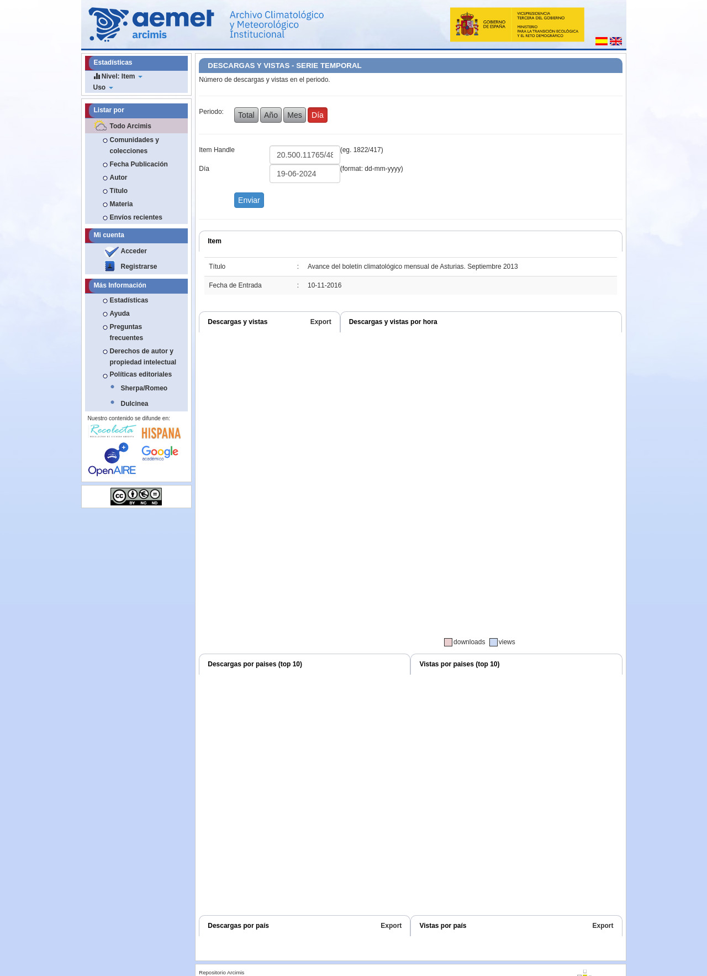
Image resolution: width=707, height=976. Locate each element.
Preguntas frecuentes (127, 332)
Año (271, 115)
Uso (103, 87)
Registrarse (139, 266)
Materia (121, 204)
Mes (294, 115)
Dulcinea (135, 404)
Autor (119, 177)
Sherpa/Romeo (144, 388)
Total (246, 115)
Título (119, 191)
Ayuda (120, 313)
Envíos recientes (136, 217)
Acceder (134, 251)
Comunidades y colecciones (134, 145)
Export (320, 322)
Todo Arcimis (130, 126)
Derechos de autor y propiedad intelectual (143, 356)
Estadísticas (129, 300)
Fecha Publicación (139, 164)
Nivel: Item (118, 76)
